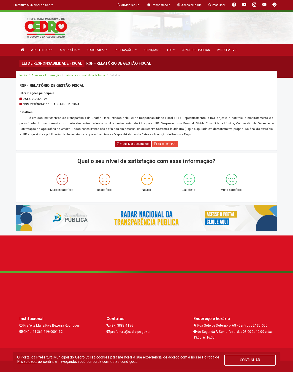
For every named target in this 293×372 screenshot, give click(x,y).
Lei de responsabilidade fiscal (85, 75)
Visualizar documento (133, 143)
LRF (171, 50)
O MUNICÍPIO (70, 50)
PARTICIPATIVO (226, 50)
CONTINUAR (250, 360)
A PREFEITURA (42, 50)
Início (23, 75)
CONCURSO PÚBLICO (196, 50)
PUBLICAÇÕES (126, 50)
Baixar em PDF (165, 143)
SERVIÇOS (152, 50)
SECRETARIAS (97, 50)
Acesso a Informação (46, 75)
